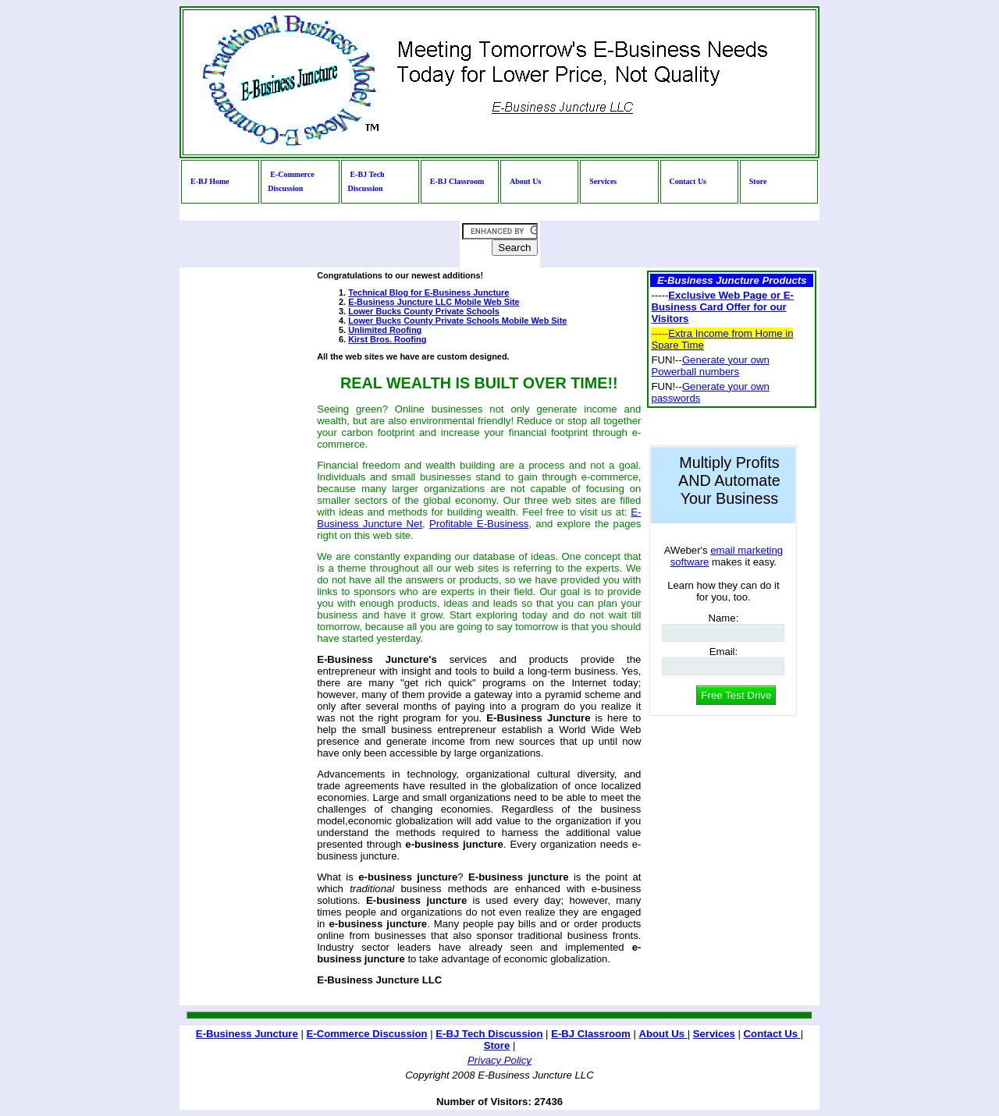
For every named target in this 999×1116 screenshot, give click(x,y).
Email (723, 651)
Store (758, 181)
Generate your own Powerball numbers (710, 365)
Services (603, 181)
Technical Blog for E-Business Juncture (428, 292)
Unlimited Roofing (384, 330)
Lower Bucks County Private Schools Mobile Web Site (457, 320)
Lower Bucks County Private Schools (424, 311)
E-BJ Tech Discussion (366, 181)
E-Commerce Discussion (291, 181)
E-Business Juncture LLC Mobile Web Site (433, 301)
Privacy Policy (499, 1060)
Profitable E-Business (478, 524)
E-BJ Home (209, 181)
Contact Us (688, 181)
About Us (525, 181)
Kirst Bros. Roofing (387, 339)
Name (724, 618)
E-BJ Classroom (457, 181)
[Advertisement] (229, 505)
